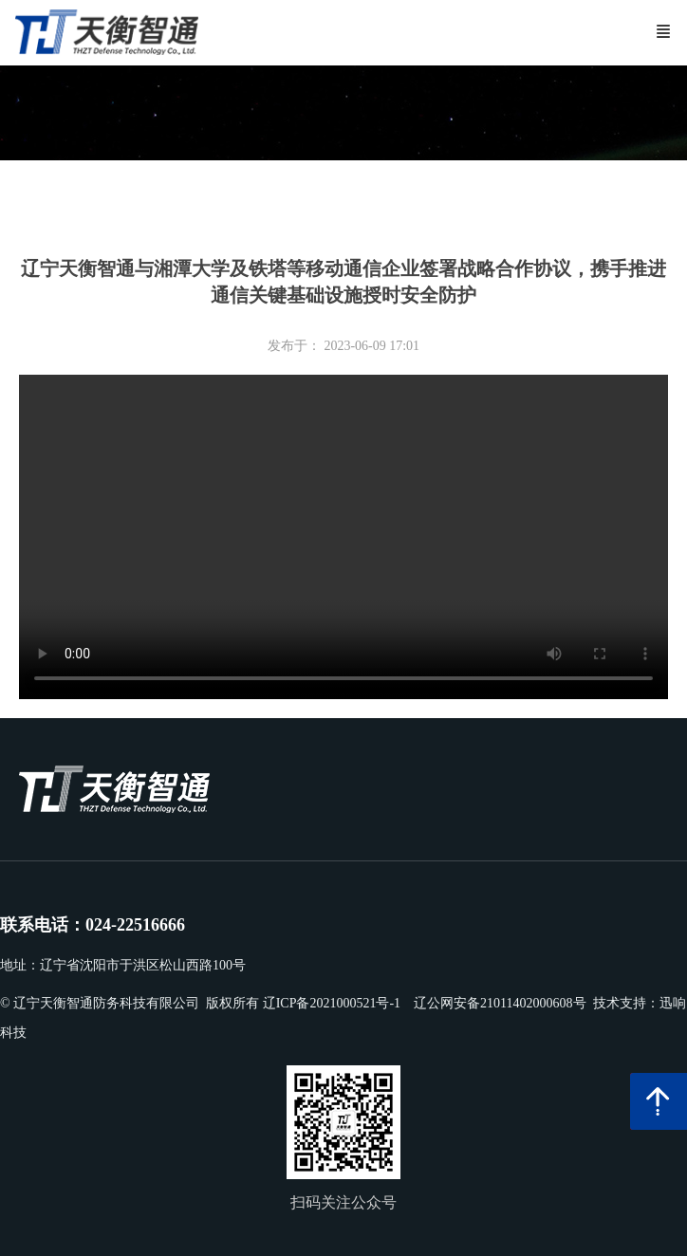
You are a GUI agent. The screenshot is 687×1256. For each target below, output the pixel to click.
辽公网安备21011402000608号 (499, 1003)
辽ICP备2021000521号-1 (331, 1003)
